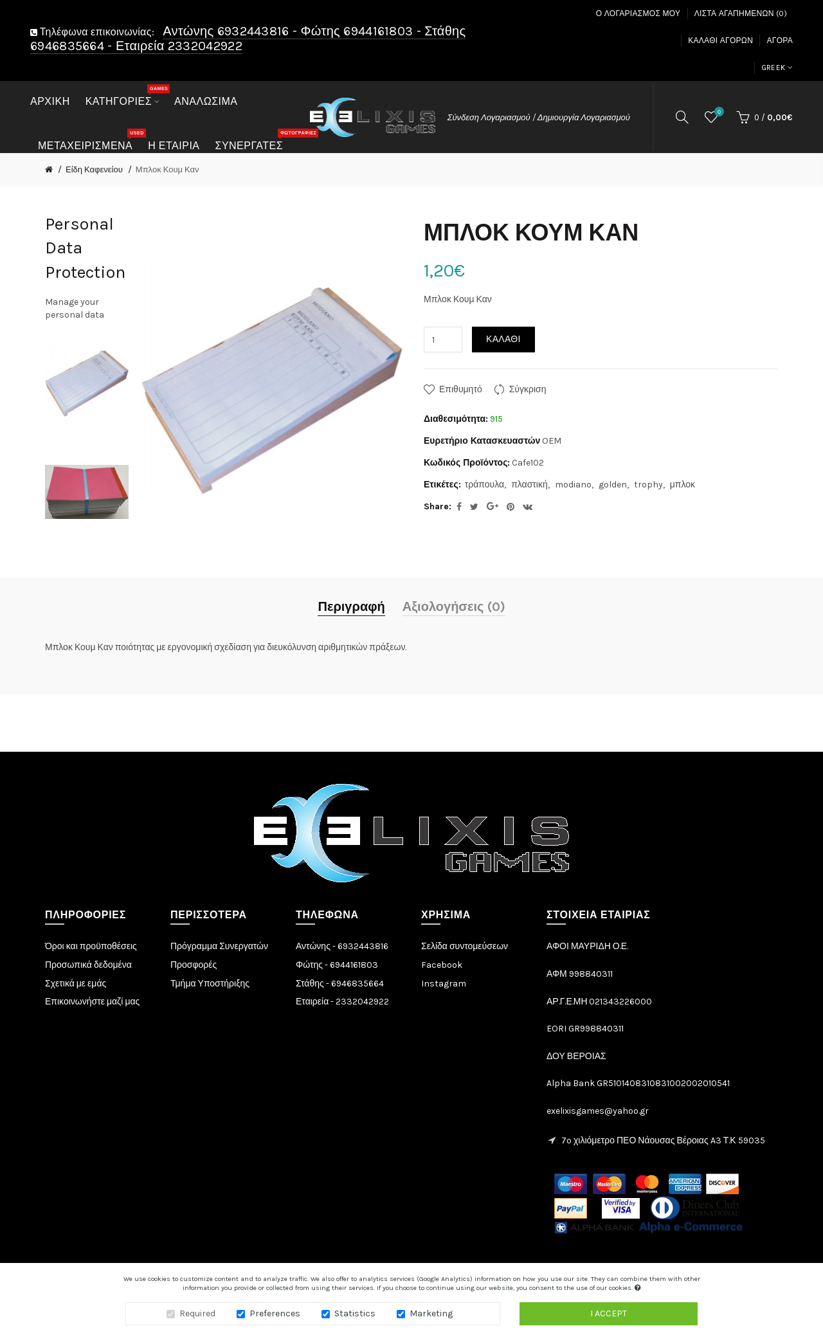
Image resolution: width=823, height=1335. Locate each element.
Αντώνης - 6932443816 (342, 946)
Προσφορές (193, 964)
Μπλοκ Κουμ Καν (167, 169)
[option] (87, 379)
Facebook (441, 964)
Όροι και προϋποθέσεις (91, 946)
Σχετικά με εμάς (75, 983)
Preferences (274, 1314)
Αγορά (779, 40)
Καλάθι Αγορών (720, 40)
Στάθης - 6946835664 (340, 983)
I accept (608, 1314)
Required (197, 1314)
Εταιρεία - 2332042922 (342, 1001)
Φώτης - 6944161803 (337, 964)
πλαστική (529, 484)
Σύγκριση (528, 389)
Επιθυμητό (460, 389)
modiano (573, 484)
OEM (551, 440)
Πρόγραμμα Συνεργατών (219, 946)
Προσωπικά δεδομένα (88, 964)
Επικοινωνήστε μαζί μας (92, 1001)
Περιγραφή (351, 606)
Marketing (431, 1314)
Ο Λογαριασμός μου (638, 13)
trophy (648, 484)
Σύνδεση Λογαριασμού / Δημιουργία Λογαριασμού (539, 117)
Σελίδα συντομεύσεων (464, 946)
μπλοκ (682, 484)
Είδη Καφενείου (94, 169)
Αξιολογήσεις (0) (453, 606)
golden (613, 484)
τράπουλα (484, 484)
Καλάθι (503, 339)
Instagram (443, 983)
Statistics (354, 1314)
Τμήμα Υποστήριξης (209, 983)
